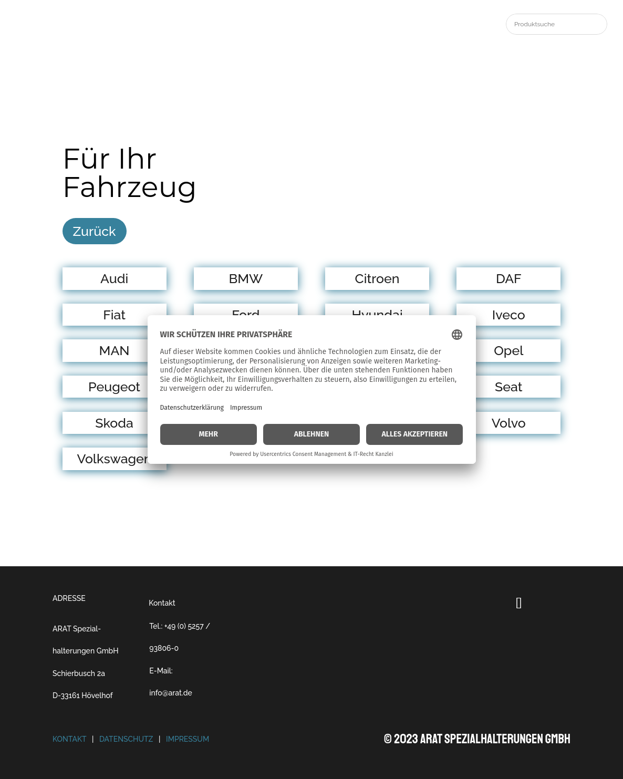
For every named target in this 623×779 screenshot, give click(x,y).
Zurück (94, 231)
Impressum (187, 739)
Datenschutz (126, 739)
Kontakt (162, 603)
